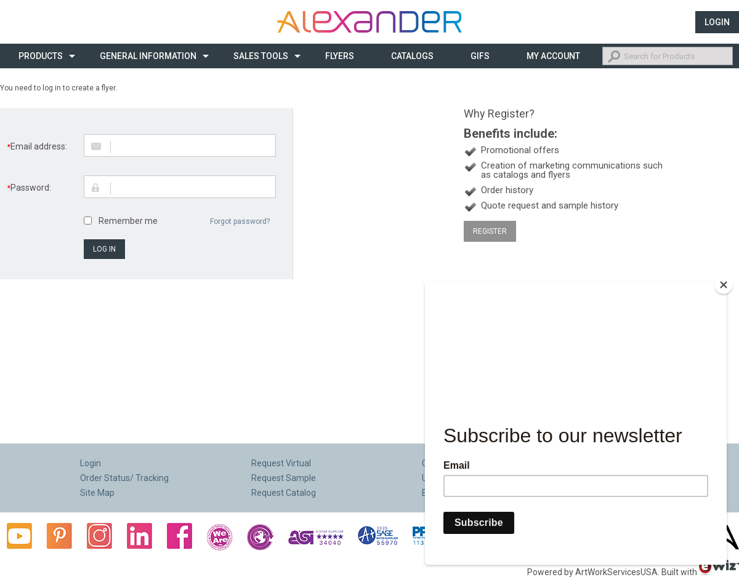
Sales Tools (260, 56)
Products (40, 56)
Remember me (128, 221)
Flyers (339, 56)
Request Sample (283, 478)
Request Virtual (281, 463)
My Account (553, 56)
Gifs (480, 56)
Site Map (97, 492)
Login (717, 22)
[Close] (723, 290)
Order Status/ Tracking (124, 478)
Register (490, 231)
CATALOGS (412, 56)
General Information (148, 56)
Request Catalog (283, 492)
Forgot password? (240, 221)
